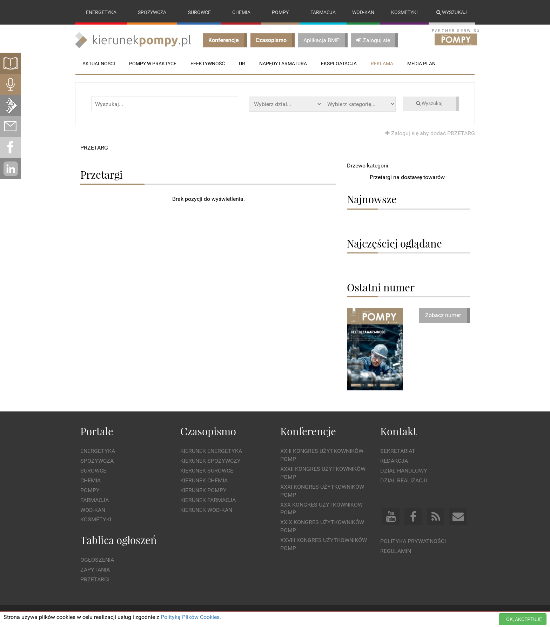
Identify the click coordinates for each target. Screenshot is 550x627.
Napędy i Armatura (283, 63)
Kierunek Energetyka (211, 451)
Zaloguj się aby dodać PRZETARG (430, 133)
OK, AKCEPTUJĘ (524, 619)
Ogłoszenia (97, 560)
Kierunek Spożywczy (210, 461)
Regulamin (395, 551)
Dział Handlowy (403, 470)
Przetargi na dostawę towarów (407, 177)
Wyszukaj (451, 12)
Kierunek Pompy (203, 490)
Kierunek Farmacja (208, 500)
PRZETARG (94, 147)
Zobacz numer (443, 315)
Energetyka (101, 12)
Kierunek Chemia (204, 480)
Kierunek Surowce (206, 470)
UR (242, 63)
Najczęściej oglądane (394, 243)
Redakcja (394, 461)
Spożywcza (152, 12)
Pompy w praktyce (152, 63)
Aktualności (98, 63)
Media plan (421, 63)
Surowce (199, 12)
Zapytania (95, 570)
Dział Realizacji (403, 480)
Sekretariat (397, 451)
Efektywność (207, 63)
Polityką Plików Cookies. (191, 617)
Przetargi (94, 579)
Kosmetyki (404, 12)
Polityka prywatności (413, 541)
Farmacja (323, 12)
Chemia (241, 12)
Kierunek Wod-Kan (206, 510)
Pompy (280, 12)
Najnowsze (372, 199)
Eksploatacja (339, 63)
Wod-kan (363, 12)
